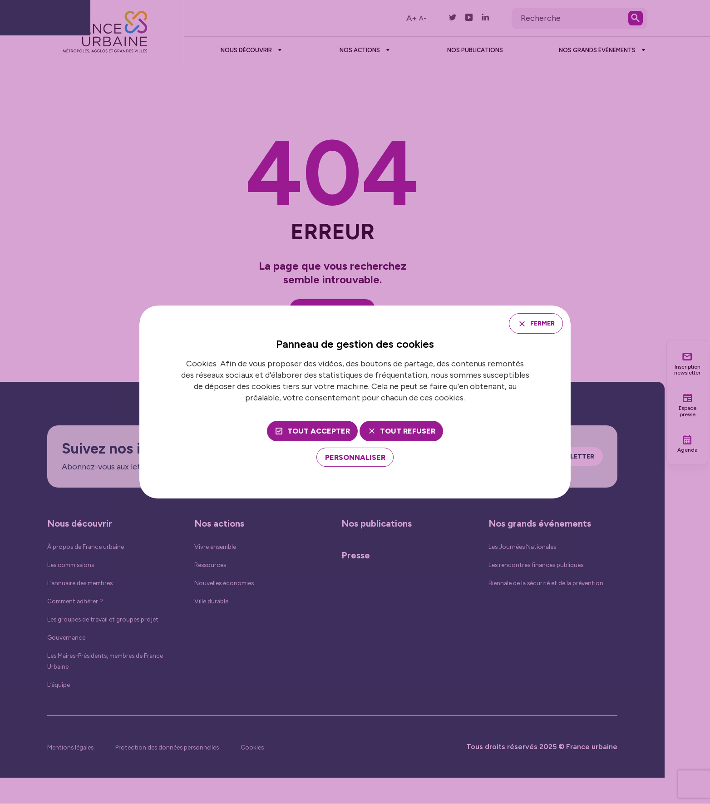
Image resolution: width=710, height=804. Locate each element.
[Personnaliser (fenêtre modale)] (355, 459)
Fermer (537, 323)
